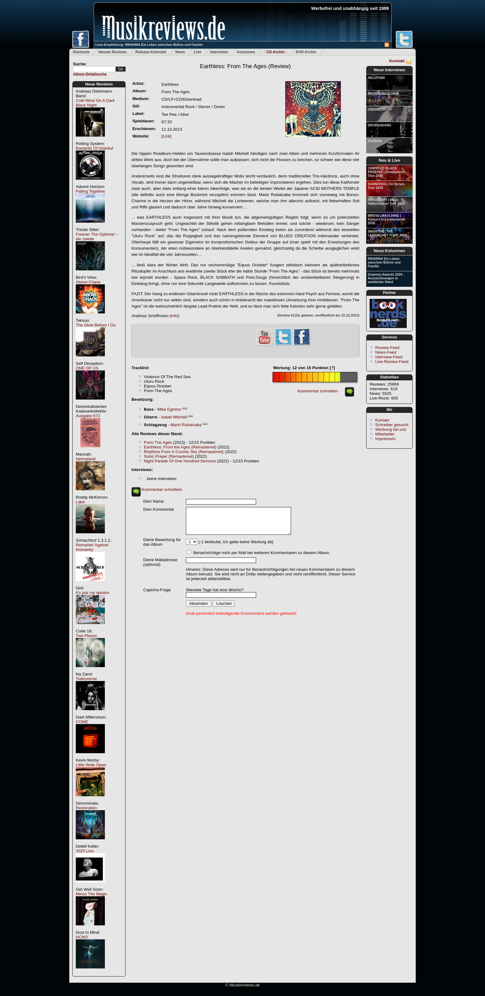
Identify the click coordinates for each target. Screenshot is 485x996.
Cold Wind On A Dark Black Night (95, 102)
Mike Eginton (169, 409)
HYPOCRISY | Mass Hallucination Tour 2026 (386, 201)
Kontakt (397, 61)
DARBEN (375, 141)
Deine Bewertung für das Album (162, 542)
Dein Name (153, 501)
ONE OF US (87, 368)
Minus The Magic (91, 894)
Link (166, 136)
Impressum (385, 438)
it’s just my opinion (92, 592)
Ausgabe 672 (88, 415)
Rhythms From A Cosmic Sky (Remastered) (184, 451)
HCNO (82, 937)
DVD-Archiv (306, 52)
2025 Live (85, 851)
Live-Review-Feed (391, 361)
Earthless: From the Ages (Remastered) (180, 447)
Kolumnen (246, 52)
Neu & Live (389, 160)
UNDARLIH (376, 109)
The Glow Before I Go (96, 325)
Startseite (81, 52)
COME (82, 721)
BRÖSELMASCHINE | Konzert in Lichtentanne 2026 (386, 219)
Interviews (219, 52)
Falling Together (90, 191)
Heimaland (86, 458)
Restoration (86, 808)
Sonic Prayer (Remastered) (169, 456)
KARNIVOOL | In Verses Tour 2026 (386, 186)
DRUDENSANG (379, 125)
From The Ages (158, 442)
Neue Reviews (99, 84)
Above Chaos (88, 282)
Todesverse (86, 678)
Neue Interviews (389, 70)
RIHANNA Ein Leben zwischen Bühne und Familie (384, 262)
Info (174, 315)
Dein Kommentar (158, 509)
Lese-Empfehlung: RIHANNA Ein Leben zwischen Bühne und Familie (149, 44)
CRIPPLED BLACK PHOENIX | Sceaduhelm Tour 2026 (386, 171)
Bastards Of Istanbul (94, 148)
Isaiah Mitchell (174, 417)
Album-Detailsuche (90, 74)
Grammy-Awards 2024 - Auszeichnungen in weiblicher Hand (386, 278)
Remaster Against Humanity (92, 547)
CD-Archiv (275, 52)
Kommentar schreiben (318, 391)
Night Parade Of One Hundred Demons (180, 461)
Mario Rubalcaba (186, 424)
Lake (80, 502)
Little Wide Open (91, 764)
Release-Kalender (151, 52)
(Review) (245, 66)
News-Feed (385, 352)
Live (197, 52)
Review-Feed (387, 347)
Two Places (86, 635)
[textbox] (94, 69)
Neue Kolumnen (389, 250)
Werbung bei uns (390, 429)
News (180, 52)
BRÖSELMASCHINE (383, 93)
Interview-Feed (388, 357)
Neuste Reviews (112, 52)
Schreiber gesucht (391, 424)
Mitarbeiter (385, 434)
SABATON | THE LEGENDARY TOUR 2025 (387, 233)
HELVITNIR (376, 78)
